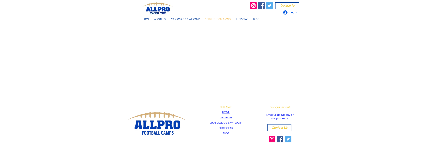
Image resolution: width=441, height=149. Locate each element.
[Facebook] (261, 5)
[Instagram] (253, 5)
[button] (160, 19)
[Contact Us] (287, 5)
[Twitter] (269, 5)
